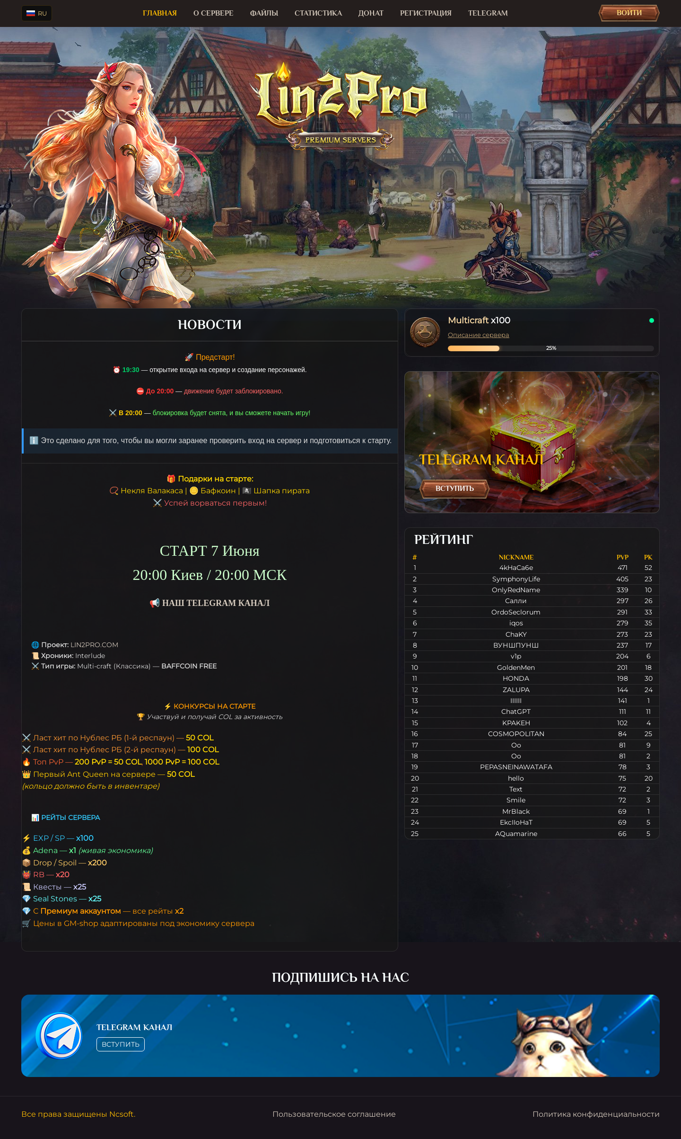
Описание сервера (478, 334)
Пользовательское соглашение (334, 1114)
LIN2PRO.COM (94, 645)
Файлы (264, 13)
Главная (160, 13)
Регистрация (426, 13)
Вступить (455, 488)
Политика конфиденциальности (596, 1114)
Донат (371, 13)
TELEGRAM (488, 13)
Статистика (318, 13)
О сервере (213, 13)
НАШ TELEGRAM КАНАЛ (216, 603)
